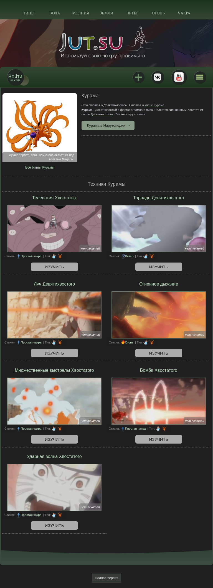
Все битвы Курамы (39, 167)
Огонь (158, 13)
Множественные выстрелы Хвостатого (54, 370)
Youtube (179, 77)
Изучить (54, 266)
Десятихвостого (102, 114)
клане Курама (154, 105)
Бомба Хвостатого (158, 370)
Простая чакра (31, 256)
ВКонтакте (157, 77)
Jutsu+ (138, 77)
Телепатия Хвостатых (54, 197)
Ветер (132, 13)
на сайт (15, 78)
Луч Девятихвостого (54, 284)
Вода (54, 13)
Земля (106, 13)
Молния (80, 13)
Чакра (184, 13)
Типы (28, 13)
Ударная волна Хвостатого (54, 456)
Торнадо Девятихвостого (158, 197)
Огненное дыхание (158, 284)
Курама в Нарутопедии (106, 125)
